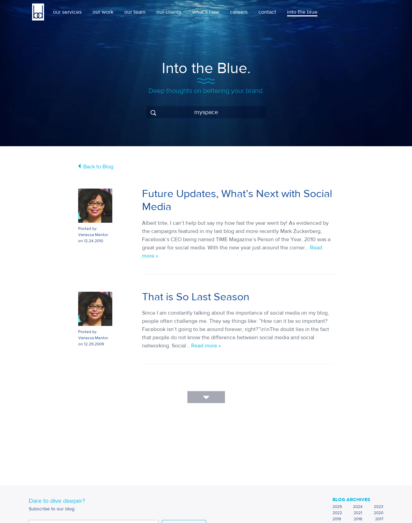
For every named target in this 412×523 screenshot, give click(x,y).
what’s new (205, 12)
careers (238, 12)
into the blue (302, 12)
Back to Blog (98, 166)
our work (103, 12)
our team (134, 12)
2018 (358, 519)
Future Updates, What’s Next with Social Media (237, 200)
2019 (336, 519)
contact (267, 12)
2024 (358, 506)
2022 (337, 512)
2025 (337, 506)
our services (67, 12)
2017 (379, 519)
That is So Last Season (196, 297)
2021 (358, 512)
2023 (378, 506)
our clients (168, 12)
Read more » (206, 345)
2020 (378, 512)
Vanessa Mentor (93, 234)
